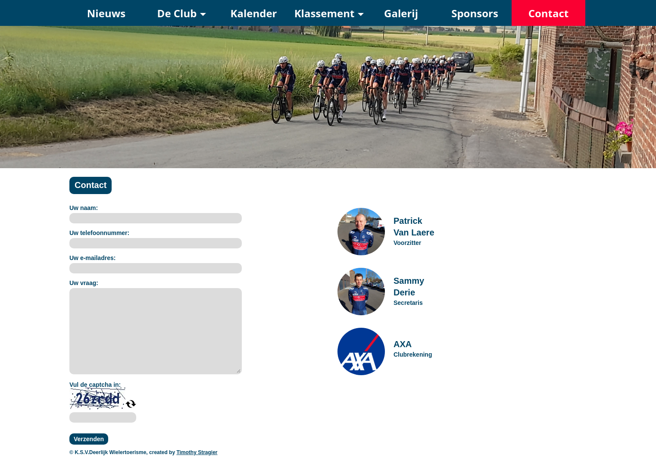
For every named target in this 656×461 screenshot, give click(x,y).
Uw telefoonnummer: (99, 232)
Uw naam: (83, 207)
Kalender (254, 13)
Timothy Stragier (196, 452)
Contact (548, 13)
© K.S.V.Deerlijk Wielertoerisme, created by (122, 452)
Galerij (401, 13)
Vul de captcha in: (95, 384)
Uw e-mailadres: (92, 257)
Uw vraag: (83, 282)
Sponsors (474, 13)
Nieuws (106, 13)
